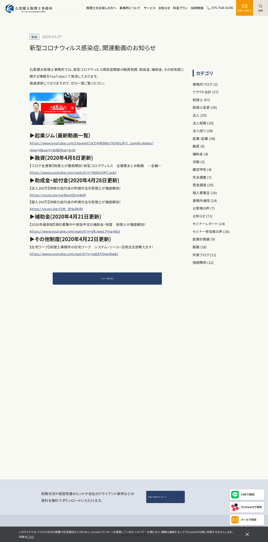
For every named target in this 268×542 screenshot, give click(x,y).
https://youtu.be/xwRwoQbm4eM (58, 194)
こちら (30, 537)
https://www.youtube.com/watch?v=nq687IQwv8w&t (74, 253)
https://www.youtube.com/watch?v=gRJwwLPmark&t (75, 231)
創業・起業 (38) (204, 138)
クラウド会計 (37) (205, 91)
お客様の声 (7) (204, 208)
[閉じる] (247, 534)
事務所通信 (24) (205, 200)
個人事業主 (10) (205, 192)
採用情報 (197, 8)
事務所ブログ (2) (205, 84)
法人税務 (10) (203, 122)
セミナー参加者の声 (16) (211, 231)
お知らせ (164, 8)
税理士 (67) (201, 99)
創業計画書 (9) (204, 239)
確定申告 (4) (202, 169)
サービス (149, 8)
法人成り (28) (203, 130)
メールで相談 (248, 519)
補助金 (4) (200, 153)
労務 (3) (199, 161)
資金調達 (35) (203, 184)
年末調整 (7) (202, 177)
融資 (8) (199, 146)
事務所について (129, 8)
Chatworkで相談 (251, 507)
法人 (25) (200, 115)
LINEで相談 (247, 494)
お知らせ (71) (202, 215)
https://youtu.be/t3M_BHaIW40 (56, 208)
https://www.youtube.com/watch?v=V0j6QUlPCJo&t (73, 172)
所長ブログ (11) (204, 254)
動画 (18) (200, 246)
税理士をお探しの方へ (101, 8)
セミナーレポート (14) (209, 223)
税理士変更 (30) (205, 107)
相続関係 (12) (203, 262)
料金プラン (180, 8)
